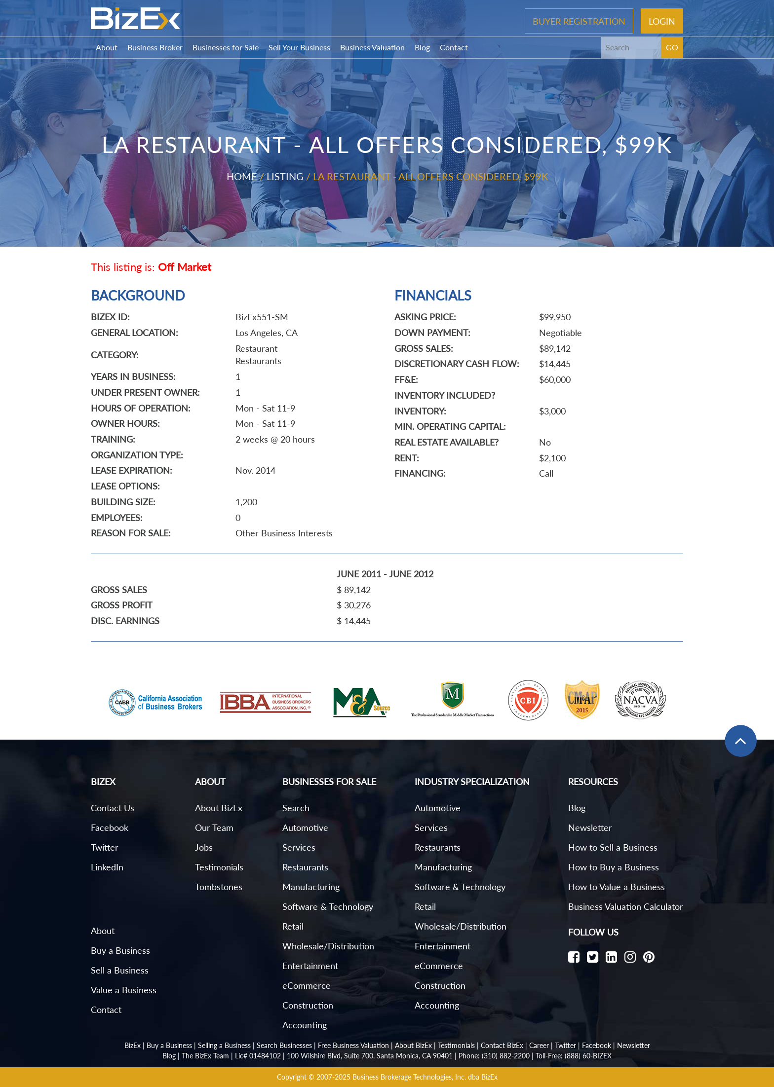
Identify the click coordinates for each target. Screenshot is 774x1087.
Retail (293, 926)
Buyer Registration (579, 20)
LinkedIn (107, 867)
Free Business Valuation (353, 1045)
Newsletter (590, 827)
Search (296, 807)
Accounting (304, 1024)
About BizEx (218, 807)
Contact (454, 47)
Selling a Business (224, 1045)
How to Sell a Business (613, 847)
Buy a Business (120, 950)
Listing (285, 176)
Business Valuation (372, 47)
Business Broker (155, 47)
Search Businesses (284, 1045)
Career (539, 1045)
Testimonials (219, 867)
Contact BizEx (502, 1045)
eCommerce (306, 985)
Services (298, 847)
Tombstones (218, 886)
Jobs (204, 847)
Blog (422, 47)
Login (662, 20)
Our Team (214, 827)
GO (672, 47)
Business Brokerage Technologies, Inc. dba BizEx (425, 1077)
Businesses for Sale (226, 47)
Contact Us (112, 807)
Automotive (305, 827)
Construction (307, 1005)
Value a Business (123, 989)
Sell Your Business (299, 47)
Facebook (109, 827)
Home (242, 176)
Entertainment (310, 965)
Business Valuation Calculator (625, 906)
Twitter (104, 847)
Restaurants (305, 867)
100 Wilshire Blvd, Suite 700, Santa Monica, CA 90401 (370, 1055)
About (106, 47)
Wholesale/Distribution (328, 945)
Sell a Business (120, 970)
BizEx (132, 1045)
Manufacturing (311, 886)
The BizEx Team (205, 1055)
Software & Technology (327, 906)
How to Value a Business (616, 886)
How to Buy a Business (613, 867)
